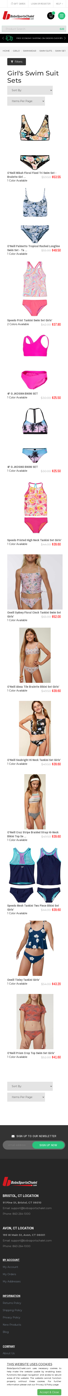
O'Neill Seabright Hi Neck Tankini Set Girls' (34, 760)
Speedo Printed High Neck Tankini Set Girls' (34, 540)
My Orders (9, 1274)
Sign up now (48, 1145)
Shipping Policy (12, 1310)
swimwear (29, 50)
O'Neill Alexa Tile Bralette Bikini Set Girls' (33, 687)
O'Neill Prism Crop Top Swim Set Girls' (31, 1053)
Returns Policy (12, 1303)
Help (59, 3)
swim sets (61, 50)
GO (62, 29)
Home (6, 50)
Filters (16, 61)
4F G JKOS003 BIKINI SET (22, 467)
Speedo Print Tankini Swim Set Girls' (29, 320)
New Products (12, 1324)
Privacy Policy (11, 1317)
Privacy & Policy (44, 1384)
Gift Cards (18, 3)
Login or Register (40, 3)
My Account (10, 1267)
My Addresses (11, 1281)
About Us (9, 1353)
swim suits (45, 50)
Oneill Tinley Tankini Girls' (23, 980)
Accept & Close (49, 1392)
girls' (16, 50)
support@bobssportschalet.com (31, 1208)
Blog (6, 1332)
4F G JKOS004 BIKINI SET (22, 393)
